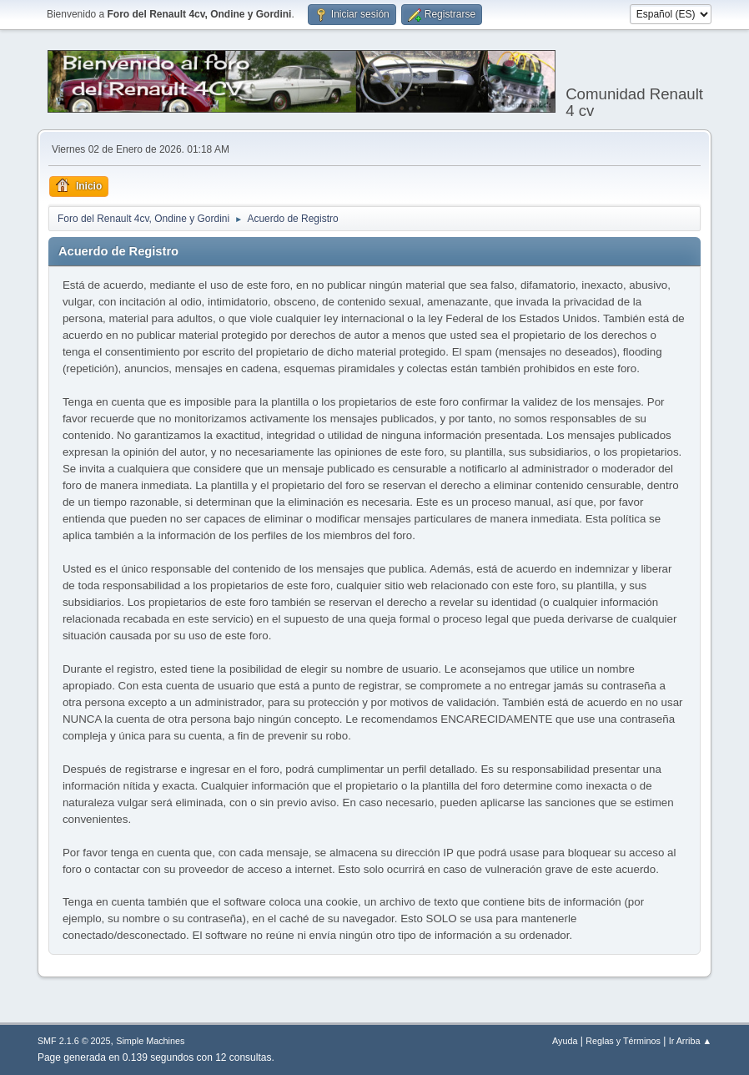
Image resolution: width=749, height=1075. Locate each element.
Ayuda (564, 1041)
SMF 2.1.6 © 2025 (74, 1041)
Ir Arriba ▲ (690, 1041)
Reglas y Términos (623, 1041)
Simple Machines (150, 1041)
